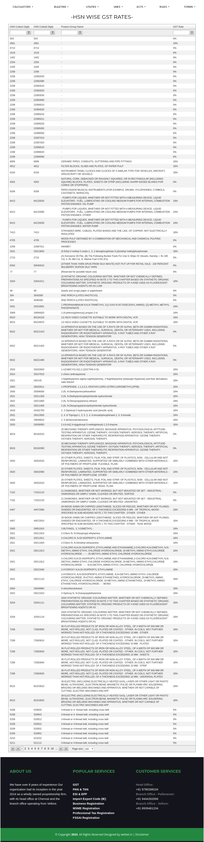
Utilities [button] (91, 7)
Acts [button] (140, 7)
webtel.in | (128, 834)
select (92, 749)
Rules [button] (164, 7)
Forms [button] (189, 7)
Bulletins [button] (60, 7)
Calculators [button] (22, 7)
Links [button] (117, 7)
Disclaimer (142, 834)
